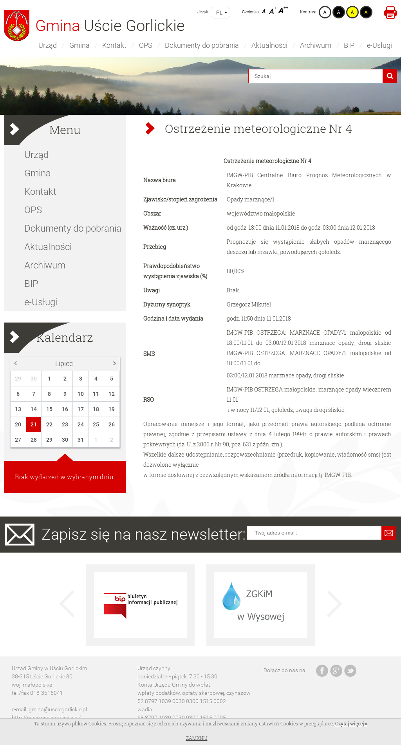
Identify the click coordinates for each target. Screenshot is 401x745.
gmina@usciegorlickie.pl (58, 709)
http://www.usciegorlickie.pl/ (46, 717)
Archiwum (315, 45)
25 (96, 424)
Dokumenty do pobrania (202, 45)
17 (81, 409)
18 (96, 409)
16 (65, 409)
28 (34, 440)
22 (49, 424)
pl (219, 12)
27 (18, 440)
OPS (145, 45)
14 (34, 409)
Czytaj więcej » (351, 723)
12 (111, 394)
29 (18, 378)
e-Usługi (379, 45)
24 (81, 424)
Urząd (47, 45)
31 (81, 440)
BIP (349, 45)
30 (34, 378)
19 (111, 409)
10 (81, 394)
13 (18, 409)
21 (34, 424)
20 (18, 424)
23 (65, 424)
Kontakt (114, 45)
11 (96, 394)
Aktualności (269, 45)
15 (49, 409)
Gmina (79, 45)
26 (111, 424)
